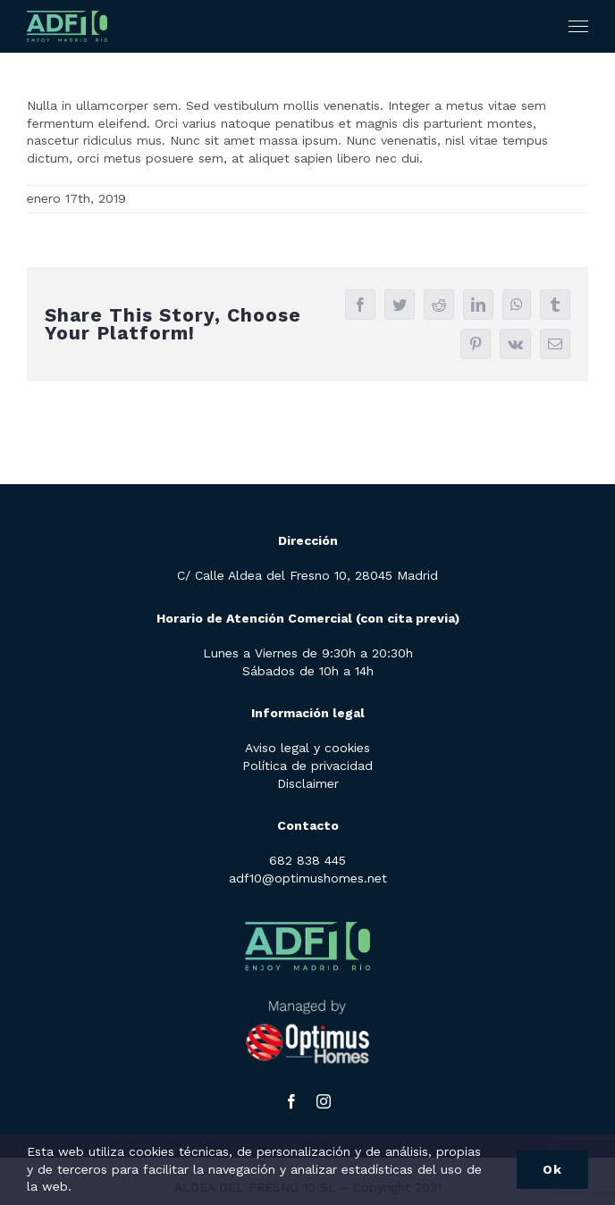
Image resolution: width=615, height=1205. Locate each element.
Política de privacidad (307, 765)
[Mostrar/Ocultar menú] (578, 27)
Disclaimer (308, 783)
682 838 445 (307, 860)
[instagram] (323, 1101)
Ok (552, 1169)
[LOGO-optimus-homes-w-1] (307, 990)
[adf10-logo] (307, 915)
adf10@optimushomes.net (308, 878)
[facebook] (291, 1101)
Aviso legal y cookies (307, 748)
